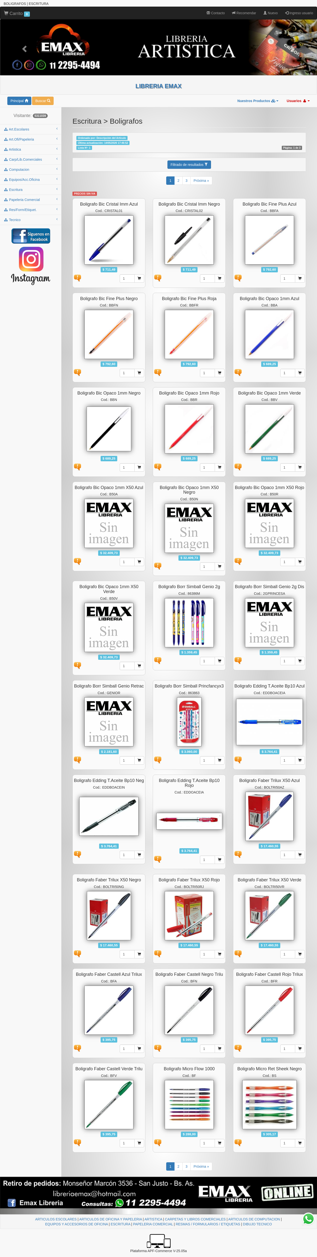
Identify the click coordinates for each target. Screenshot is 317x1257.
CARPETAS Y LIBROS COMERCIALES (195, 1219)
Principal (19, 101)
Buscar (42, 101)
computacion (31, 169)
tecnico (31, 219)
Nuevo (270, 13)
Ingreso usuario (299, 13)
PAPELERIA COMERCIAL (153, 1224)
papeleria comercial (31, 199)
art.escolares (31, 129)
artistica (31, 149)
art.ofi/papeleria (31, 139)
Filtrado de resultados (189, 165)
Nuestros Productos (258, 101)
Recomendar (244, 13)
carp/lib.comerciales (31, 159)
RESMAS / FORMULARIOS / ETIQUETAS (208, 1224)
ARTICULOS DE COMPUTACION (254, 1219)
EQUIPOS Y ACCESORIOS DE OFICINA (76, 1224)
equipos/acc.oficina (31, 179)
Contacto (216, 13)
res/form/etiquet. (31, 209)
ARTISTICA (153, 1219)
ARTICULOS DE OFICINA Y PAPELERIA (110, 1219)
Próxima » (201, 181)
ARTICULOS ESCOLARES (56, 1219)
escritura (31, 189)
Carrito (17, 14)
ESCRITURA (120, 1224)
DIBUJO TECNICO (257, 1224)
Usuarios (298, 101)
